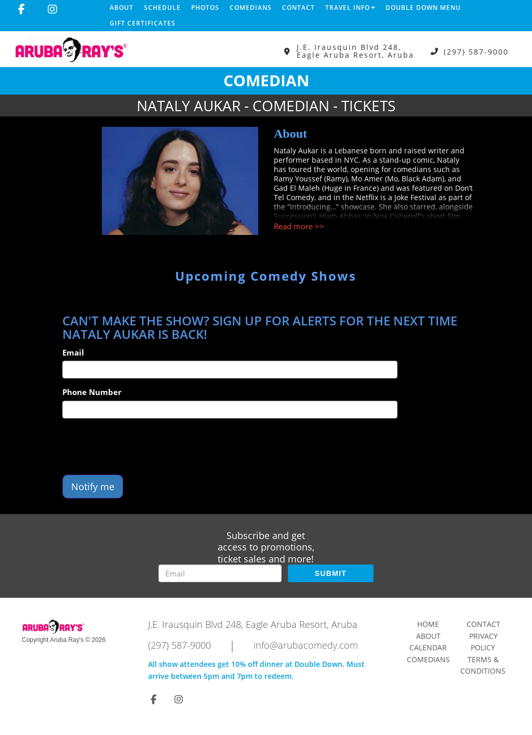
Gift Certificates (143, 23)
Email (73, 352)
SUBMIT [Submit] (331, 573)
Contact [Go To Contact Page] (483, 624)
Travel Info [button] (350, 7)
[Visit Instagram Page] (52, 9)
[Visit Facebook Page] (21, 9)
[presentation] (141, 446)
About (122, 7)
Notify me (92, 486)
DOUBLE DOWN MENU (423, 7)
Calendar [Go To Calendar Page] (428, 647)
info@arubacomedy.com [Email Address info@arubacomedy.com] (306, 645)
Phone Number (92, 392)
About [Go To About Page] (428, 636)
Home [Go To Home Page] (428, 624)
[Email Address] (220, 573)
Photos (205, 7)
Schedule (162, 7)
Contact (298, 7)
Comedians (251, 7)
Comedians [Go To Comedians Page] (428, 659)
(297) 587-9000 (476, 51)
